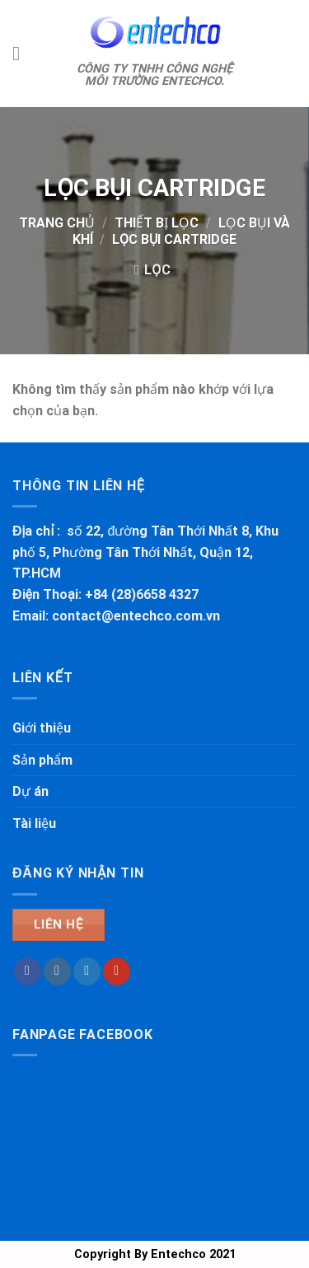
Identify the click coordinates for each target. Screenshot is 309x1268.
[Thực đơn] (22, 53)
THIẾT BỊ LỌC (157, 223)
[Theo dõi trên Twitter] (87, 971)
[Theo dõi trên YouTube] (116, 971)
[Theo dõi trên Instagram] (57, 971)
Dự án (30, 791)
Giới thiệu (41, 728)
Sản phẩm (42, 760)
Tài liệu (34, 823)
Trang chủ (57, 223)
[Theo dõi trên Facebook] (27, 971)
